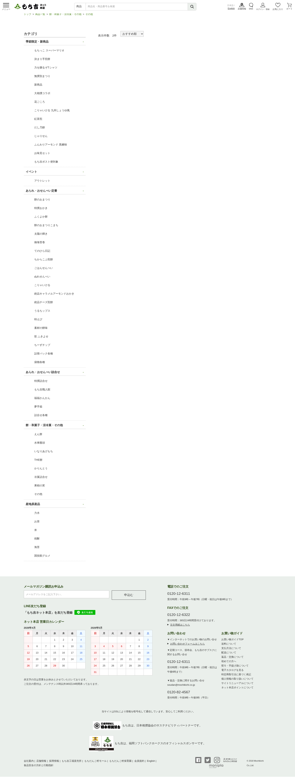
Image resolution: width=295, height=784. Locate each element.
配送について (228, 654)
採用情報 (54, 762)
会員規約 (139, 762)
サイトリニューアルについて (237, 685)
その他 (89, 16)
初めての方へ (228, 663)
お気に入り (278, 9)
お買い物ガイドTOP (232, 641)
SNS (251, 9)
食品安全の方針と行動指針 (38, 767)
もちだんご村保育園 (120, 762)
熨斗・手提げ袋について (235, 667)
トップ (27, 16)
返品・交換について (232, 658)
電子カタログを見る (232, 671)
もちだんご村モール (95, 762)
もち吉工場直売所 (71, 762)
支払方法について (231, 650)
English (231, 9)
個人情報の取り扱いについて (237, 680)
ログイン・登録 (262, 9)
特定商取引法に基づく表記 (236, 676)
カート (289, 9)
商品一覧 (40, 16)
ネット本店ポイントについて (237, 689)
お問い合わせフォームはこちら (187, 645)
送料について (228, 645)
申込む (128, 596)
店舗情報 (242, 9)
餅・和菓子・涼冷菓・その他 (65, 16)
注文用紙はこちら (180, 626)
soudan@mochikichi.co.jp (181, 686)
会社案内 (29, 762)
